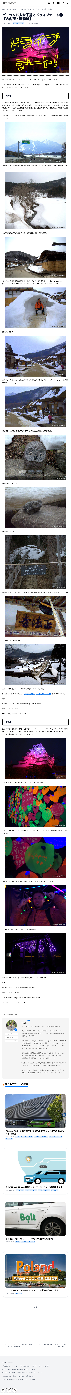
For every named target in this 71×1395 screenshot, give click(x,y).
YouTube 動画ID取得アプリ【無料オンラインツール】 (18, 1379)
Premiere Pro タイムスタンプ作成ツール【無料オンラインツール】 (22, 1373)
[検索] (49, 3)
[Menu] (67, 3)
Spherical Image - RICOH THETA (37, 694)
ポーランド (16, 23)
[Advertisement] (35, 1325)
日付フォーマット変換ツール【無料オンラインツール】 (19, 1369)
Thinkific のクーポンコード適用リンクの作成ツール (18, 1376)
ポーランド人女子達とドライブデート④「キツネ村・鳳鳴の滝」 (17, 1345)
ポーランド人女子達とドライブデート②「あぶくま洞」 (54, 1345)
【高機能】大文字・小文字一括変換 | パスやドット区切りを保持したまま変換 (25, 1366)
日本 (22, 23)
